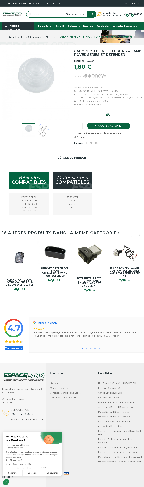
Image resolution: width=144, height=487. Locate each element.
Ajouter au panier (109, 125)
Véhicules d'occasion (108, 397)
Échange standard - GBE (110, 388)
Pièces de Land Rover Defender (114, 412)
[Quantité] (78, 126)
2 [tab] (86, 348)
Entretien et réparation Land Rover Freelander (115, 441)
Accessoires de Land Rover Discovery (116, 407)
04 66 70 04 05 (112, 15)
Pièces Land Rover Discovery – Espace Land (120, 457)
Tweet (91, 143)
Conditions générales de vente (65, 393)
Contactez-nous (52, 3)
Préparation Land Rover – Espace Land (117, 402)
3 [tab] (90, 348)
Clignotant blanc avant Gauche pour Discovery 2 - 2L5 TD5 (20, 282)
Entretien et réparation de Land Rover (117, 452)
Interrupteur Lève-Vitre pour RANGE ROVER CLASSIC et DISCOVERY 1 (89, 282)
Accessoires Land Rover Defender (115, 421)
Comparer (80, 137)
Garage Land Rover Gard (110, 393)
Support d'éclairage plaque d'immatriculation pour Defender (54, 272)
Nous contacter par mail (27, 419)
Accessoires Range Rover (110, 426)
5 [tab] (99, 348)
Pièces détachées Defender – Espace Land (119, 461)
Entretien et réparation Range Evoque (117, 447)
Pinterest (96, 143)
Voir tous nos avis (13, 348)
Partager (87, 143)
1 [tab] (82, 348)
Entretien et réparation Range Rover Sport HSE (119, 433)
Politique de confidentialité (63, 397)
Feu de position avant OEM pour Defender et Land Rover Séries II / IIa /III (124, 272)
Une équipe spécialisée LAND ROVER (22, 3)
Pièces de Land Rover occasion (114, 416)
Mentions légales (59, 388)
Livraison (54, 383)
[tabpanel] (86, 329)
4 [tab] (95, 348)
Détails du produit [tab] (72, 157)
